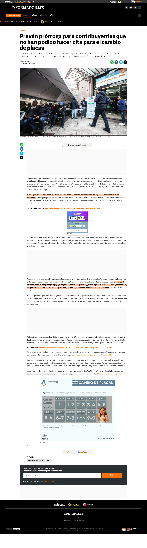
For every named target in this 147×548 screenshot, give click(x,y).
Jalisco (26, 15)
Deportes (66, 518)
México (34, 15)
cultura (98, 518)
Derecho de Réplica (72, 530)
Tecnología (76, 518)
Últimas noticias (13, 15)
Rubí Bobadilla (26, 61)
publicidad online (79, 520)
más (53, 15)
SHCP (48, 460)
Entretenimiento (88, 518)
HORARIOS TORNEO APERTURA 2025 (24, 22)
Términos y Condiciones (47, 481)
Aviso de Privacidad (62, 530)
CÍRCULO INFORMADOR (53, 22)
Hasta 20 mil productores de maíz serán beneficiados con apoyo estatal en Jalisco (77, 348)
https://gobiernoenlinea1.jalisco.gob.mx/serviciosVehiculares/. (94, 355)
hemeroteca (66, 520)
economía (108, 518)
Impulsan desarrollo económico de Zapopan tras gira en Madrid (74, 209)
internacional (55, 518)
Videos (43, 15)
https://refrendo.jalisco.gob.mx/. (109, 374)
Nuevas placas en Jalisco (36, 460)
